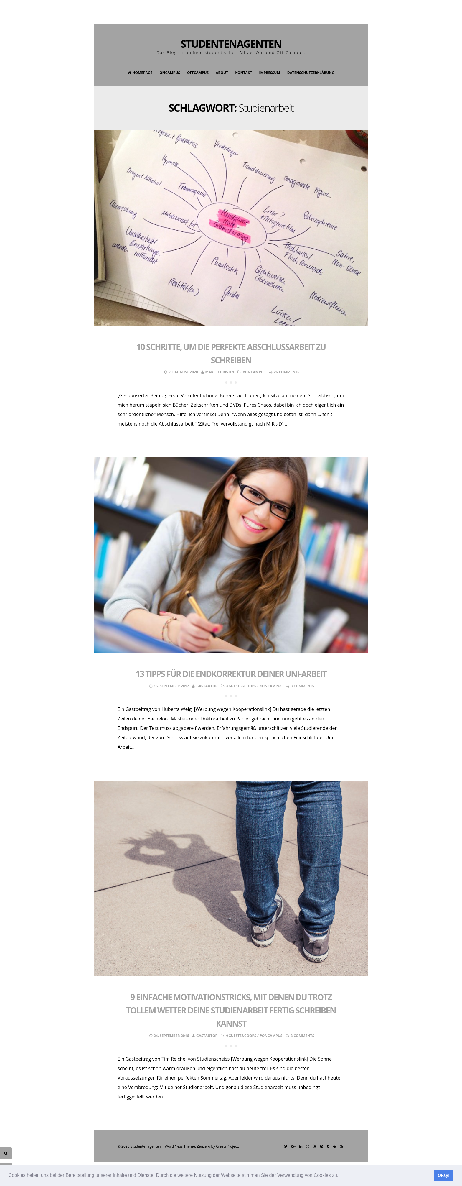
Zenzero (203, 1146)
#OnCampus (254, 371)
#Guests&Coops (241, 686)
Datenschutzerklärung (310, 72)
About (222, 72)
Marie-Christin (219, 371)
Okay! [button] (444, 1175)
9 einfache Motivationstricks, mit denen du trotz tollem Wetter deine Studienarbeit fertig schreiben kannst (231, 1010)
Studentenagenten (231, 44)
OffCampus (198, 72)
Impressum (269, 72)
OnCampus (169, 72)
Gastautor (206, 686)
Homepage (140, 72)
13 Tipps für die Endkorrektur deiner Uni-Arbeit (231, 673)
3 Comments (302, 686)
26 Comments (286, 371)
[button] (340, 1176)
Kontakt (243, 72)
